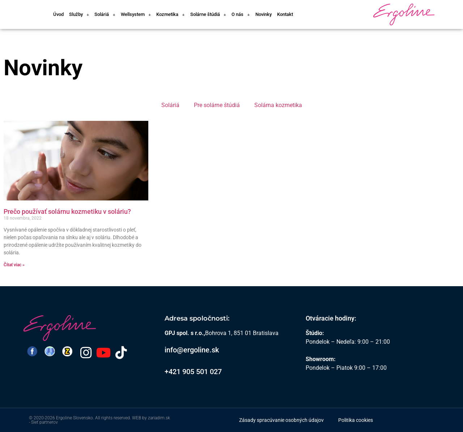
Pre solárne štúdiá (217, 105)
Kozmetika (170, 15)
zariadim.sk (159, 417)
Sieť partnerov (44, 422)
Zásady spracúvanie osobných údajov (281, 420)
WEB (136, 417)
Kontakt (285, 14)
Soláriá (104, 15)
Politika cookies (355, 420)
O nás (241, 15)
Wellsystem (136, 15)
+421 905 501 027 (193, 371)
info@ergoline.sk (192, 350)
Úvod (58, 14)
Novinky (263, 14)
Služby (79, 15)
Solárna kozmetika (278, 105)
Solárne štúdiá (208, 15)
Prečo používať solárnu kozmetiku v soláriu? (67, 211)
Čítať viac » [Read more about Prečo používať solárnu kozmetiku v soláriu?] (14, 264)
